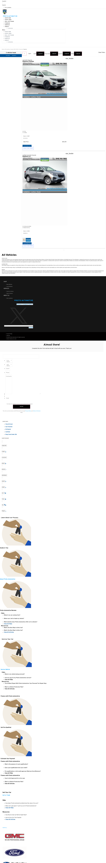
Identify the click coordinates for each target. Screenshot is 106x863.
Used (12, 49)
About (7, 26)
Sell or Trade (6, 672)
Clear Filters (101, 52)
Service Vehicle (5, 546)
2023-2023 (16, 49)
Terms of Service (36, 288)
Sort (29, 53)
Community (10, 28)
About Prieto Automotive (7, 456)
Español (4, 1)
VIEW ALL (5, 704)
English (4, 5)
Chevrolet (21, 49)
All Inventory (7, 49)
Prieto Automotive (23, 177)
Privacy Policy (28, 288)
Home (3, 49)
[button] (34, 30)
